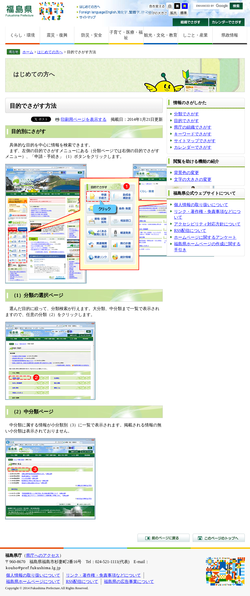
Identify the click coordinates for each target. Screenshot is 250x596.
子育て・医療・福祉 (126, 35)
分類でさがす (186, 114)
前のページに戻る (164, 538)
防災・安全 (91, 35)
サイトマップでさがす (195, 141)
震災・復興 (57, 35)
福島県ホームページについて (33, 581)
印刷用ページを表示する (84, 119)
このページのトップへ (219, 538)
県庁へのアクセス (42, 555)
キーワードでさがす (192, 134)
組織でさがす (190, 22)
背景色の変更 (186, 172)
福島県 (19, 11)
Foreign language (115, 12)
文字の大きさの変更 (192, 179)
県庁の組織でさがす (192, 127)
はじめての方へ (115, 7)
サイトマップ (115, 17)
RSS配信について (190, 230)
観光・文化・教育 (160, 35)
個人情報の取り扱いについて (201, 204)
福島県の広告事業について (129, 581)
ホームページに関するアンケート (205, 237)
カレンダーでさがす (227, 22)
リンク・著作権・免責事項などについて (103, 575)
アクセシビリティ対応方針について (207, 224)
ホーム (27, 52)
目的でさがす (186, 120)
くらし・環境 (22, 35)
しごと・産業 (195, 35)
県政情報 (229, 35)
